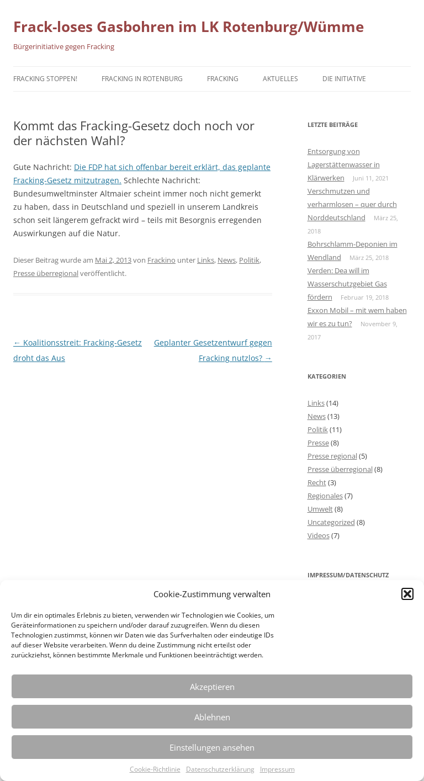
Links (205, 260)
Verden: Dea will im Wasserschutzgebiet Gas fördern (347, 283)
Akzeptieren (212, 686)
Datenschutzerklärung (220, 769)
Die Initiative (344, 78)
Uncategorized (331, 522)
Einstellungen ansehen (212, 747)
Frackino (161, 260)
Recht (317, 482)
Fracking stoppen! (45, 78)
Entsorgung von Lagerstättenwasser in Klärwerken (344, 164)
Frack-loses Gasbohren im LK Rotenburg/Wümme (188, 26)
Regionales (325, 496)
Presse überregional (45, 273)
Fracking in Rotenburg (142, 78)
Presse (318, 443)
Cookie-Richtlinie (155, 769)
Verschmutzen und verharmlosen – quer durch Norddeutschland (352, 204)
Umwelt (320, 509)
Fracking (223, 78)
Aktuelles (280, 78)
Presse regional (332, 456)
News (227, 260)
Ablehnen (212, 716)
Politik (249, 260)
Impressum (277, 769)
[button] (407, 593)
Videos (319, 535)
